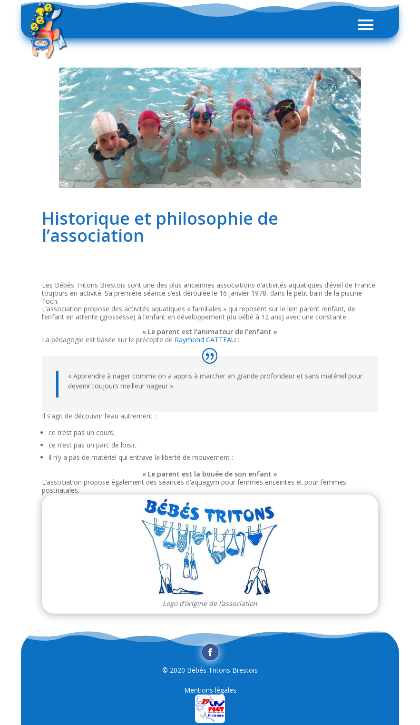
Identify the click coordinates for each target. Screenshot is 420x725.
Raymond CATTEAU (205, 339)
